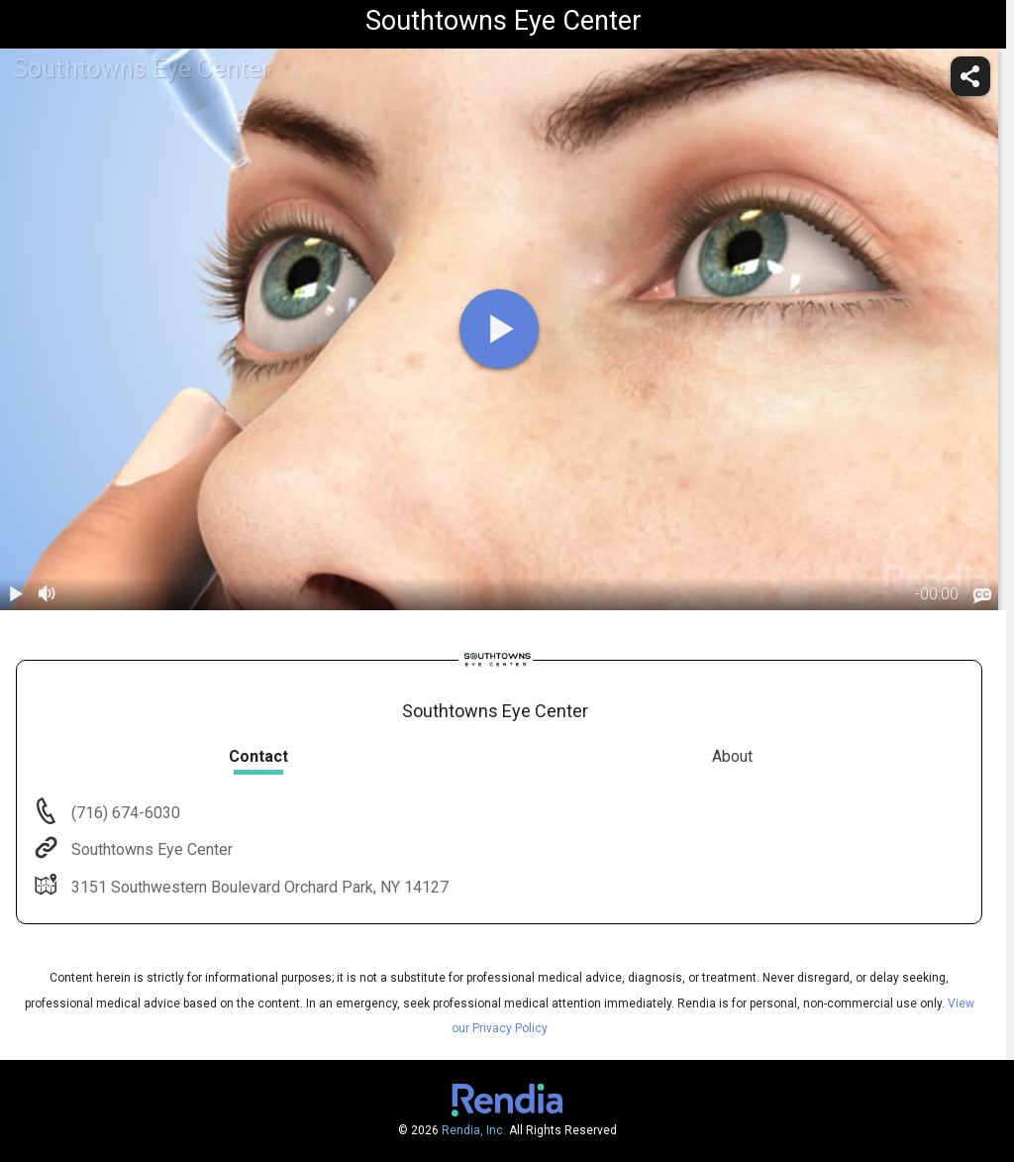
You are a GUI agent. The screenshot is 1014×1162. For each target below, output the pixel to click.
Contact (258, 756)
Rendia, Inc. (474, 1130)
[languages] (982, 595)
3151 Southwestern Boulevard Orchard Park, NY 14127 (258, 887)
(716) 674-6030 (123, 812)
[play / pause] (16, 594)
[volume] (47, 594)
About (732, 756)
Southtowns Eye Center (150, 849)
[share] (970, 76)
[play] (499, 329)
